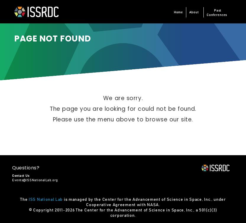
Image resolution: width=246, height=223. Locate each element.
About (194, 12)
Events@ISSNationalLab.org (35, 180)
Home (178, 12)
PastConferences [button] (217, 13)
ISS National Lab (46, 200)
